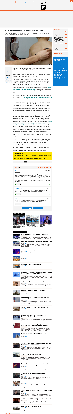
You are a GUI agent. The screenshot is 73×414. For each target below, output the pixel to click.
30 (26, 394)
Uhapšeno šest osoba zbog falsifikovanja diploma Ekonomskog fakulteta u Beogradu (34, 310)
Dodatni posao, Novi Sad (58, 129)
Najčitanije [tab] (56, 76)
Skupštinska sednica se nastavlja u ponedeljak (33, 284)
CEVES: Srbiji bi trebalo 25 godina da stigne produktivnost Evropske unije (60, 43)
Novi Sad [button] (10, 3)
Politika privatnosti (32, 410)
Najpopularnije (57, 51)
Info (8, 65)
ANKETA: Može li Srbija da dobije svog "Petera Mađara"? (36, 393)
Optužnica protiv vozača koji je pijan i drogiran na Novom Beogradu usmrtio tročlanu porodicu (36, 338)
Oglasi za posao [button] (28, 3)
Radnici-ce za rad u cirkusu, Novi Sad (60, 127)
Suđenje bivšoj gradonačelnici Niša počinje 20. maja (34, 301)
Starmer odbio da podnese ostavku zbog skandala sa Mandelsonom (60, 30)
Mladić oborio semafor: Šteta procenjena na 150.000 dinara (36, 235)
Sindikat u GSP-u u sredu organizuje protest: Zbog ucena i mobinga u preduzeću (32, 219)
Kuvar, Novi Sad (57, 119)
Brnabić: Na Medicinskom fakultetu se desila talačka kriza (36, 276)
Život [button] (34, 3)
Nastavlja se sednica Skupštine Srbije (31, 400)
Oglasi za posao (57, 104)
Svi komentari (27, 202)
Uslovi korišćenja (25, 410)
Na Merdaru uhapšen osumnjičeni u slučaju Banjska (34, 228)
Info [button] (14, 3)
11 (26, 245)
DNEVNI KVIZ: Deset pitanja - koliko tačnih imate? (34, 244)
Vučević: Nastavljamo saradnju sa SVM (31, 376)
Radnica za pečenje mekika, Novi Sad (60, 112)
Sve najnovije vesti (63, 48)
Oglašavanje (11, 410)
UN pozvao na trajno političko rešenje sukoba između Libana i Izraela (61, 26)
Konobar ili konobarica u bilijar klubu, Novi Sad (59, 107)
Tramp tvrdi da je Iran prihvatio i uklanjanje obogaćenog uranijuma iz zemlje (61, 33)
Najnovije (56, 23)
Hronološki (40, 161)
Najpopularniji (47, 161)
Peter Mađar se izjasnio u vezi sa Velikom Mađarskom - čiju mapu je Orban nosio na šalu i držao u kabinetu (19, 220)
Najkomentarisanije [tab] (58, 75)
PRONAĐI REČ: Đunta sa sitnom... (30, 251)
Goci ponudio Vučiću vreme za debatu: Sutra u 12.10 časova (45, 219)
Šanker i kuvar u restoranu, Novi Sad (60, 109)
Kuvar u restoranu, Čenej (58, 131)
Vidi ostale (65, 101)
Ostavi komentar (38, 202)
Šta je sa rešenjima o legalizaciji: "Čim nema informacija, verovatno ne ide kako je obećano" (36, 328)
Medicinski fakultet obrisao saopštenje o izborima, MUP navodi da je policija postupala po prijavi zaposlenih (35, 319)
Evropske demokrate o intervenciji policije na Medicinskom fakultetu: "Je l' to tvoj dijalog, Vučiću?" (36, 267)
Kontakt (15, 410)
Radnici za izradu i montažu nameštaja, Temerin (59, 122)
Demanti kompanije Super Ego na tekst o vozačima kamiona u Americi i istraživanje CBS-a (34, 348)
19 (26, 294)
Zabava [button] (38, 3)
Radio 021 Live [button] (19, 3)
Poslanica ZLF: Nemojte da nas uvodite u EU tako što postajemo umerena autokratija (35, 358)
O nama (6, 410)
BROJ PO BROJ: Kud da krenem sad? (31, 258)
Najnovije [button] (5, 3)
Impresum (19, 410)
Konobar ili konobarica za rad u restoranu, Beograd (59, 124)
